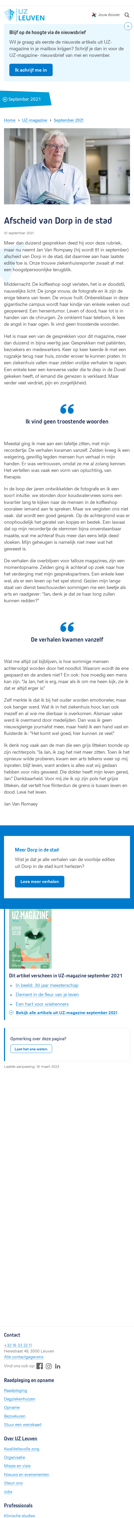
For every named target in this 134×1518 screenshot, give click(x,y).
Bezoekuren (15, 1416)
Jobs (8, 1491)
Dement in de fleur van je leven (47, 994)
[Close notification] (128, 26)
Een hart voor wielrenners (42, 1003)
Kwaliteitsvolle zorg (21, 1449)
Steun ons (13, 1483)
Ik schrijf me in (31, 69)
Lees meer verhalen (39, 881)
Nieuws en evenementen (26, 1474)
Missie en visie (17, 1465)
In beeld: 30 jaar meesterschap (47, 985)
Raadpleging (15, 1390)
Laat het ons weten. (31, 1048)
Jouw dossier (109, 14)
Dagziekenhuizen (19, 1399)
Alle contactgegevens (23, 1357)
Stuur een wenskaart (22, 1424)
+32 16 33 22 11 (18, 1345)
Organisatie (14, 1457)
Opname (12, 1407)
